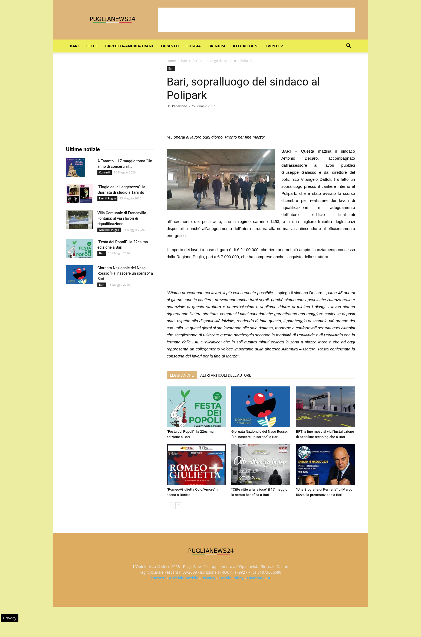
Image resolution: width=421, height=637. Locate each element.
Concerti (104, 172)
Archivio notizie (183, 577)
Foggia (193, 45)
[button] (348, 46)
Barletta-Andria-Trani (129, 45)
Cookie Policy (231, 577)
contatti (158, 577)
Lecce (91, 45)
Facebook (256, 577)
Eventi (274, 45)
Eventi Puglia (107, 198)
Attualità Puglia (109, 230)
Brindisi (216, 45)
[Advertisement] (256, 20)
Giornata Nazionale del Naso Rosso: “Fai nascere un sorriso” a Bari (125, 273)
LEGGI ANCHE (182, 375)
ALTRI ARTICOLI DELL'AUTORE (225, 375)
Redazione (179, 106)
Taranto (169, 45)
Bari (74, 45)
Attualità (245, 45)
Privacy (208, 577)
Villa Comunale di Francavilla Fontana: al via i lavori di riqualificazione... (121, 218)
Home (171, 60)
